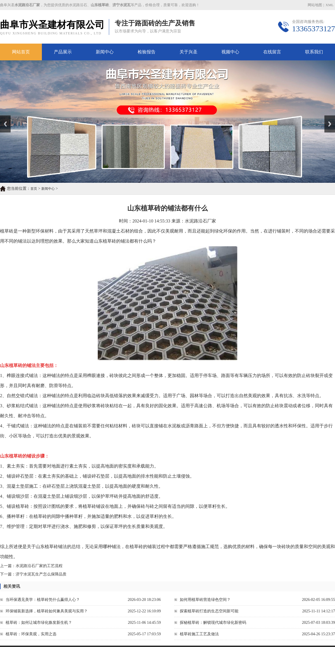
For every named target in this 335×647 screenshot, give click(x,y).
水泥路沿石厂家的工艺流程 (39, 566)
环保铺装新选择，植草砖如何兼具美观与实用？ (47, 611)
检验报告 (146, 51)
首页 (33, 189)
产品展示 (63, 51)
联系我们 (314, 51)
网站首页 (21, 51)
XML (330, 5)
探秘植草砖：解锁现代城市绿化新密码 (213, 622)
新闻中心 (105, 51)
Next (327, 117)
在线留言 (272, 51)
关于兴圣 (188, 51)
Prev (3, 117)
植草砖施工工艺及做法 (199, 634)
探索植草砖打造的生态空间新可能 (209, 611)
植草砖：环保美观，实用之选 (31, 634)
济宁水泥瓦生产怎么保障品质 (41, 574)
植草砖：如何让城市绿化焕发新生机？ (39, 622)
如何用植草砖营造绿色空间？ (205, 600)
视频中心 (230, 51)
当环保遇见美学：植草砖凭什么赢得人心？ (43, 600)
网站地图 (315, 5)
